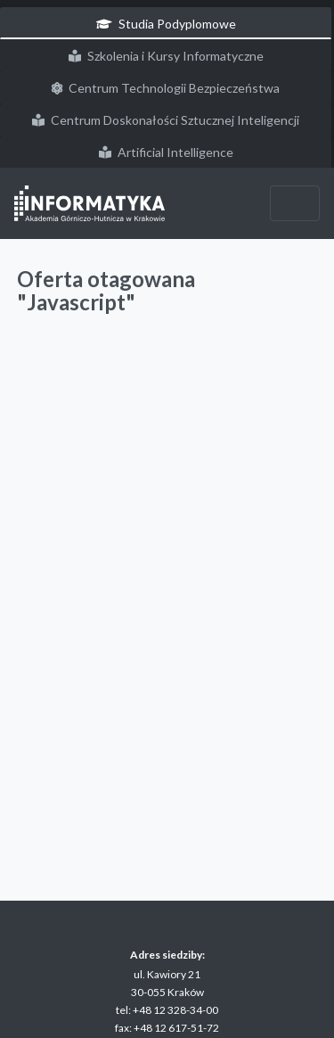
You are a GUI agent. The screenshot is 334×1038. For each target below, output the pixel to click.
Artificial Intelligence (166, 152)
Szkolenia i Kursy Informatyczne (166, 55)
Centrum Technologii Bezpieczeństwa (166, 87)
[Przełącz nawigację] (295, 203)
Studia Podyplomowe (166, 23)
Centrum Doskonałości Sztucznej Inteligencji (165, 120)
